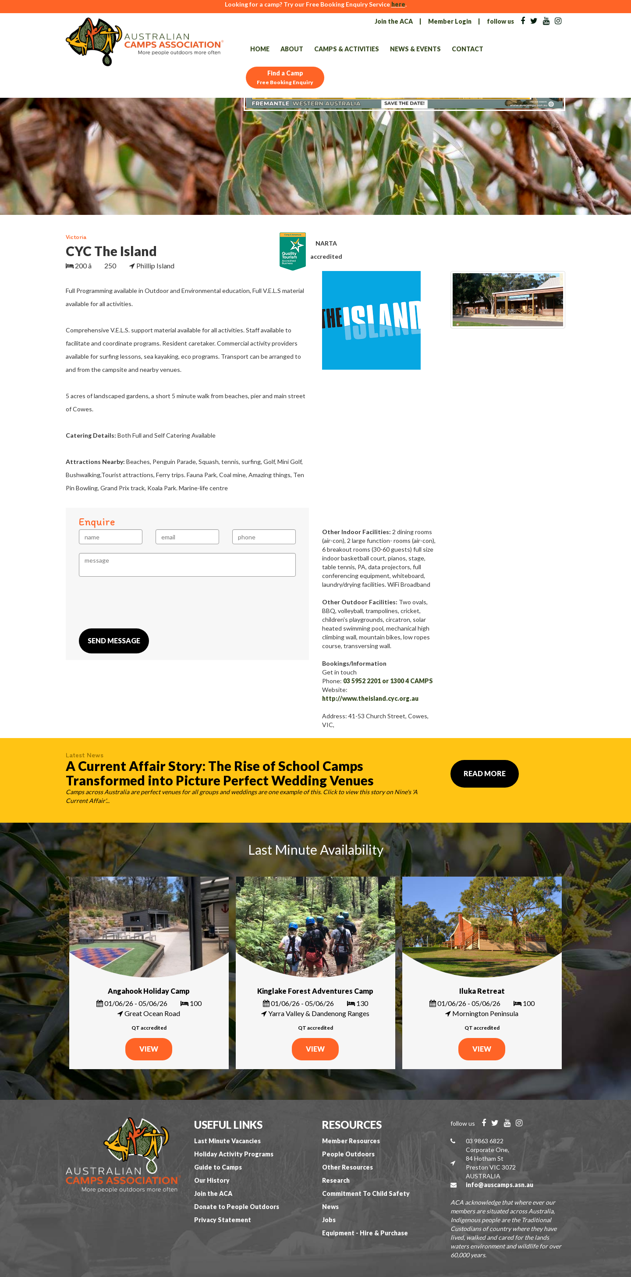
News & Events (415, 49)
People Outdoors (348, 1154)
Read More (485, 773)
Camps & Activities (346, 49)
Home (259, 49)
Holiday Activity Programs (233, 1154)
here (398, 4)
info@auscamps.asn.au (499, 1184)
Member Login (449, 21)
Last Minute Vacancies (227, 1141)
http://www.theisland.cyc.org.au (370, 698)
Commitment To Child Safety (366, 1193)
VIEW (148, 1049)
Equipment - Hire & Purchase (365, 1233)
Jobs (329, 1219)
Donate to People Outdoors (236, 1206)
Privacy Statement (222, 1219)
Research (336, 1180)
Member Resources (351, 1141)
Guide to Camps (218, 1167)
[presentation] (145, 602)
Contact (467, 49)
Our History (212, 1180)
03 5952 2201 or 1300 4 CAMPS (388, 681)
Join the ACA (394, 21)
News (330, 1206)
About (291, 49)
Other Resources (347, 1167)
